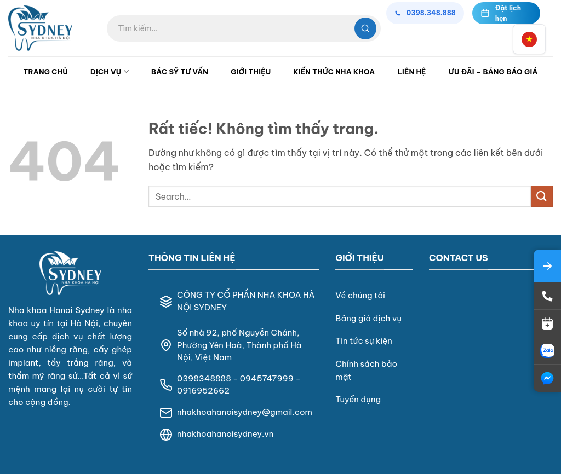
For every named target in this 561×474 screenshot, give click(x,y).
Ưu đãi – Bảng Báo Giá (493, 71)
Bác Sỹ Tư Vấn (179, 71)
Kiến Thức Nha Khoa (334, 71)
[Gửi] (542, 196)
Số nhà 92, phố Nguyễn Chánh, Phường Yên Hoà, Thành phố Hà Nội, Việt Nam (239, 344)
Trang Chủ (45, 71)
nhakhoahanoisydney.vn (225, 434)
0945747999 (267, 378)
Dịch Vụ (109, 71)
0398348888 (204, 378)
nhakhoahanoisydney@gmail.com (244, 412)
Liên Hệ (411, 71)
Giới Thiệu (251, 71)
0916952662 (203, 390)
